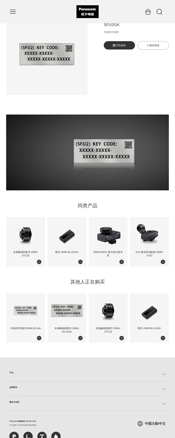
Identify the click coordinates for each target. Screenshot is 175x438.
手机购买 (119, 45)
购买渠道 (153, 45)
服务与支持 (14, 402)
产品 (11, 373)
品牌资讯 (13, 387)
